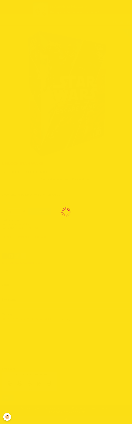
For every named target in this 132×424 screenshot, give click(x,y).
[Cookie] (7, 417)
